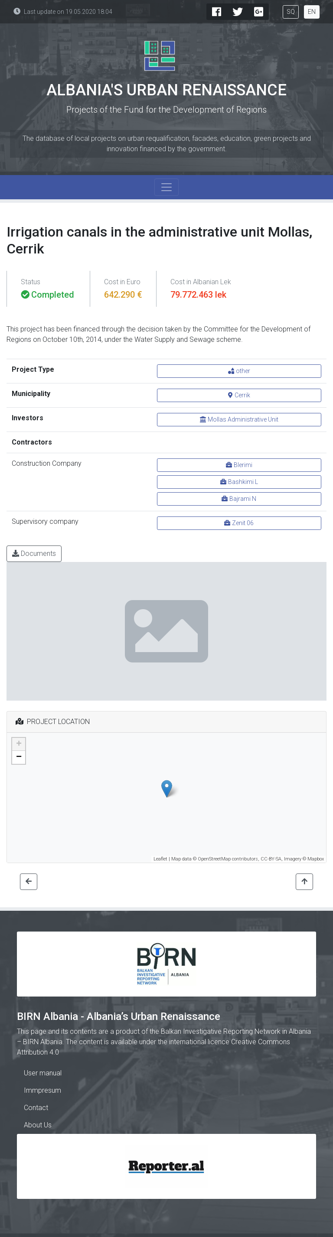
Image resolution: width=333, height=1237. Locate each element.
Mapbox (315, 859)
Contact (36, 1108)
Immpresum (42, 1090)
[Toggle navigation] (166, 187)
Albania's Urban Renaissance (166, 90)
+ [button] (19, 744)
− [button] (19, 757)
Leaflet (160, 859)
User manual (43, 1073)
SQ (291, 11)
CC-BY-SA (271, 859)
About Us (38, 1125)
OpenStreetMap (214, 859)
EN (312, 11)
